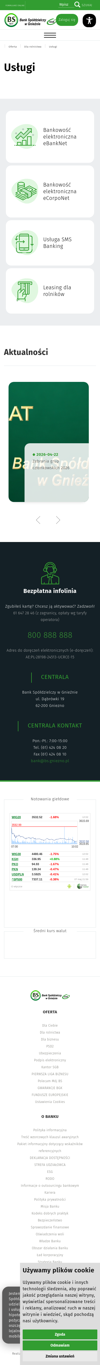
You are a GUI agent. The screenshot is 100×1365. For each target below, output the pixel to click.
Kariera (50, 1192)
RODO (50, 1179)
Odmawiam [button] (59, 1345)
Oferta (13, 46)
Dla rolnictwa (33, 46)
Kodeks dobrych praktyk (49, 1213)
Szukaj (87, 5)
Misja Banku (50, 1206)
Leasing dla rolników (57, 290)
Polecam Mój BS (50, 1081)
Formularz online (15, 5)
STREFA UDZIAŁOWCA (50, 1165)
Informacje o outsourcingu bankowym (50, 1186)
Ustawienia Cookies (50, 1102)
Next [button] (58, 520)
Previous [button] (39, 520)
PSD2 (50, 1046)
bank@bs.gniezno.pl (50, 760)
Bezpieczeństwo (50, 1220)
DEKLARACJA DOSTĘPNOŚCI (50, 1158)
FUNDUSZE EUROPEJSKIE (50, 1095)
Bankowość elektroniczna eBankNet (60, 137)
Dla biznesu (50, 1039)
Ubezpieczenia (50, 1053)
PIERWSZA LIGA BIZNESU (50, 1074)
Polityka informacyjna (50, 1130)
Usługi (53, 46)
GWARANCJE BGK (50, 1088)
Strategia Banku (50, 1262)
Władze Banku (50, 1241)
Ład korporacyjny (50, 1255)
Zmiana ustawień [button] (60, 1356)
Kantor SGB (50, 1067)
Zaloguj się (67, 20)
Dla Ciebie (50, 1025)
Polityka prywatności (50, 1199)
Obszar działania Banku (50, 1248)
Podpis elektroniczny (50, 1060)
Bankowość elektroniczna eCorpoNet (60, 191)
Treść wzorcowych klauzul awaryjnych (50, 1137)
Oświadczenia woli (50, 1234)
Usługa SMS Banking (57, 242)
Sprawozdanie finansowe (50, 1227)
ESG (50, 1172)
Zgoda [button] (60, 1334)
